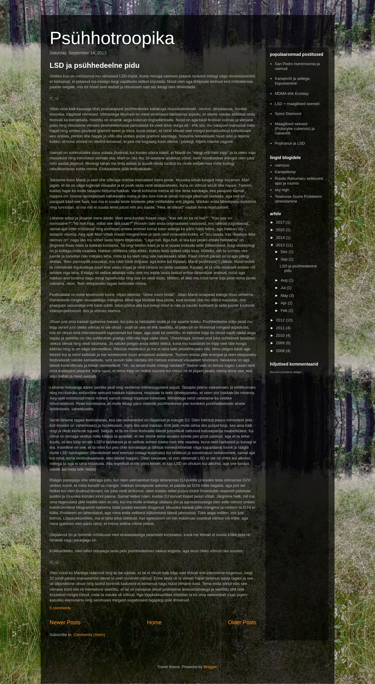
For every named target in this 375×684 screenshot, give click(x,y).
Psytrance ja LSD (290, 143)
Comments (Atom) (89, 634)
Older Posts (242, 622)
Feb (284, 310)
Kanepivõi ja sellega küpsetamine (292, 81)
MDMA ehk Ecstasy (292, 93)
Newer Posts (65, 622)
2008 (281, 350)
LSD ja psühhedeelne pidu (95, 65)
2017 (281, 222)
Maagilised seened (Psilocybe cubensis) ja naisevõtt (295, 128)
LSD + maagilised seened (297, 103)
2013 (281, 245)
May (285, 295)
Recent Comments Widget (286, 372)
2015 (281, 229)
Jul (284, 287)
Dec (285, 251)
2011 (281, 328)
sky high (282, 190)
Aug (285, 280)
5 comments (60, 608)
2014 (281, 237)
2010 (281, 335)
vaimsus (282, 165)
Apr (284, 303)
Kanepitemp (285, 172)
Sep (285, 259)
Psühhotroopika (112, 38)
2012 (281, 320)
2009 (281, 343)
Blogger (210, 666)
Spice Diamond (288, 113)
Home (154, 622)
